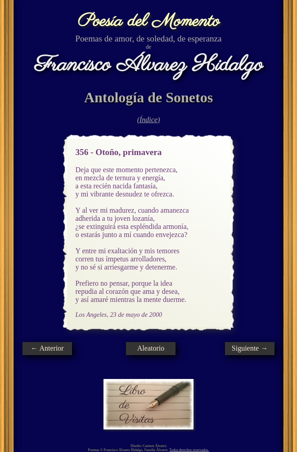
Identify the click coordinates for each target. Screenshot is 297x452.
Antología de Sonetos (148, 97)
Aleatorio (150, 348)
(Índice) (148, 119)
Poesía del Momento (149, 21)
